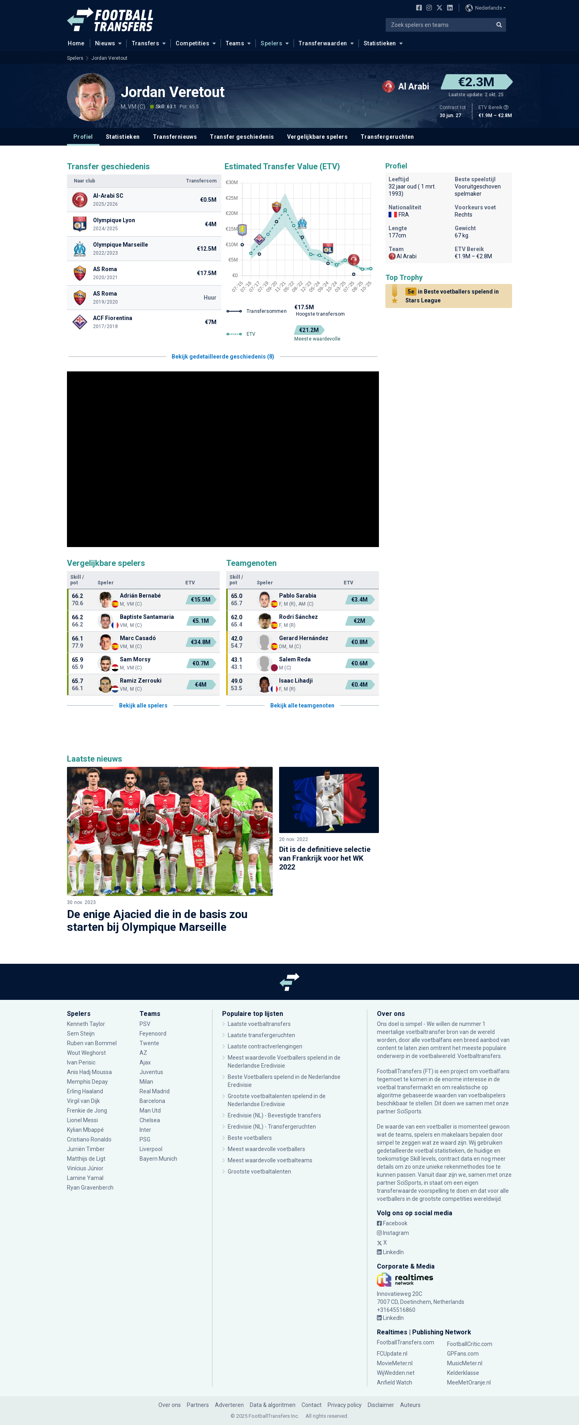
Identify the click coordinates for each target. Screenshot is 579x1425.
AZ (143, 1053)
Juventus (151, 1072)
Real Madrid (155, 1091)
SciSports (409, 1111)
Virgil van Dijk (84, 1101)
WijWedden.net (396, 1373)
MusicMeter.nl (464, 1363)
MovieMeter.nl (395, 1363)
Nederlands (484, 8)
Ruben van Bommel (92, 1043)
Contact (312, 1405)
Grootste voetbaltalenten (259, 1171)
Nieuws (105, 43)
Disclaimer (381, 1405)
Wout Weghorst (86, 1053)
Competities (192, 43)
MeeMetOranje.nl (469, 1382)
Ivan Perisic (81, 1062)
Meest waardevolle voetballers (266, 1149)
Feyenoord (153, 1033)
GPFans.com (463, 1353)
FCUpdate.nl (392, 1353)
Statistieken (380, 43)
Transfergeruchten (387, 137)
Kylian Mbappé (86, 1130)
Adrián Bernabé (140, 595)
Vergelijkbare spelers (317, 137)
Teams (235, 43)
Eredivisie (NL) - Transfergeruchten (272, 1126)
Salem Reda (295, 659)
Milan (146, 1081)
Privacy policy (345, 1405)
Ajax (145, 1062)
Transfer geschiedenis (242, 137)
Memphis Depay (87, 1081)
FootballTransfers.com (405, 1342)
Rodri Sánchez (298, 617)
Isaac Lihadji (296, 680)
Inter (145, 1130)
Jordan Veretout (109, 58)
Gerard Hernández (303, 638)
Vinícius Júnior (85, 1168)
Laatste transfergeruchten (261, 1035)
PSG (145, 1139)
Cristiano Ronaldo (90, 1139)
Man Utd (150, 1110)
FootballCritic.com (469, 1344)
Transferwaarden (323, 43)
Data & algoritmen (273, 1405)
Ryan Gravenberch (90, 1187)
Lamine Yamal (85, 1178)
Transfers (146, 43)
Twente (149, 1043)
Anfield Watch (394, 1382)
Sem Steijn (81, 1033)
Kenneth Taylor (86, 1024)
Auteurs (410, 1405)
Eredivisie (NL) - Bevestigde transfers (274, 1115)
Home (74, 43)
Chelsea (150, 1120)
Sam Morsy (136, 659)
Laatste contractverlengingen (265, 1046)
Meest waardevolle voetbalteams (270, 1160)
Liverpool (151, 1149)
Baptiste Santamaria (147, 617)
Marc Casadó (138, 638)
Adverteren (229, 1405)
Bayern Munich (158, 1158)
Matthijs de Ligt (86, 1158)
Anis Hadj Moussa (89, 1072)
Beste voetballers (250, 1138)
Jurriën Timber (86, 1149)
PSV (145, 1024)
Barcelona (152, 1101)
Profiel (83, 137)
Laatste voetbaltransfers (259, 1024)
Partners (198, 1405)
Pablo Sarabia (297, 595)
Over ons (169, 1405)
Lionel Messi (83, 1120)
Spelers (271, 43)
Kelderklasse (463, 1373)
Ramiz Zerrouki (141, 680)
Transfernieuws (175, 137)
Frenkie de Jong (87, 1110)
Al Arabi (403, 256)
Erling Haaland (85, 1091)
